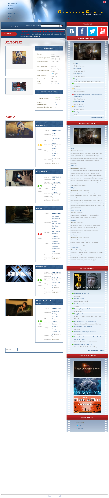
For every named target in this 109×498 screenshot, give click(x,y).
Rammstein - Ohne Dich (81, 293)
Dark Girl (55, 321)
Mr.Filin (73, 212)
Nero (53, 182)
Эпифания (77, 89)
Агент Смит (78, 84)
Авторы (11, 11)
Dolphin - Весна (79, 298)
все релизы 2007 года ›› (96, 350)
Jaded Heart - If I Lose (81, 304)
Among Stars (78, 73)
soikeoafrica (81, 428)
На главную (12, 3)
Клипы (10, 8)
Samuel (73, 151)
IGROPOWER (41, 267)
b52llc (80, 426)
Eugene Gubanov (76, 190)
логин (7, 26)
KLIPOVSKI (55, 83)
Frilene (73, 222)
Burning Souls (78, 112)
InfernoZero (75, 168)
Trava (76, 63)
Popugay (73, 220)
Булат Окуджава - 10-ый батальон (85, 321)
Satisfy (58, 182)
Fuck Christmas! (79, 106)
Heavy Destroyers (76, 210)
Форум (11, 19)
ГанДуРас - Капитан (80, 314)
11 (56, 104)
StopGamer (77, 79)
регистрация (15, 26)
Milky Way (77, 68)
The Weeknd (56, 231)
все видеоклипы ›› (97, 117)
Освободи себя (79, 101)
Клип (54, 179)
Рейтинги (11, 13)
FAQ (9, 16)
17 (53, 334)
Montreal (55, 233)
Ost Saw (54, 138)
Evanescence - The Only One (83, 326)
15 (53, 287)
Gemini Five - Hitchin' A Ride (83, 344)
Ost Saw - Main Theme (56, 140)
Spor (53, 280)
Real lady (39, 208)
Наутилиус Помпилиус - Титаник (85, 331)
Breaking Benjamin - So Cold (83, 309)
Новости (11, 5)
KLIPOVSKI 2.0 (41, 171)
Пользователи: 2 (80, 422)
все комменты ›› (98, 263)
